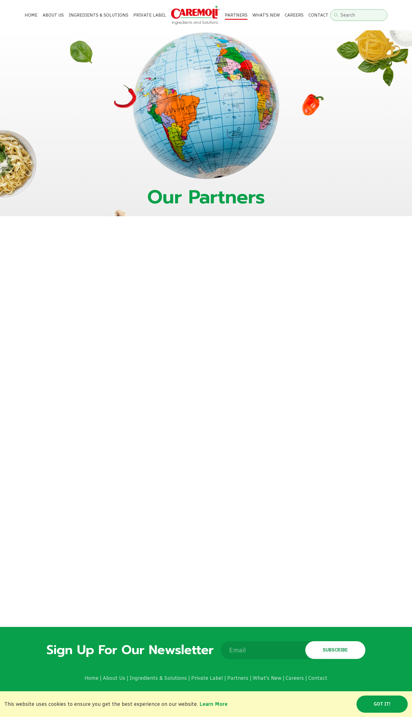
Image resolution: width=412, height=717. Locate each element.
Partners (236, 15)
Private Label (207, 678)
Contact (318, 15)
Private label (149, 15)
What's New (267, 678)
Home (31, 15)
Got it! (382, 704)
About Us (53, 15)
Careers (294, 15)
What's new (266, 15)
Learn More (213, 704)
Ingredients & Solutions (98, 15)
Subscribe (335, 650)
